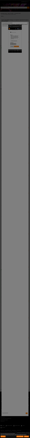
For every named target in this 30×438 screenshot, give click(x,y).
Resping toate (26, 436)
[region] (15, 435)
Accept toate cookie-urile (20, 436)
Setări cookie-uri (3, 436)
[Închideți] (29, 434)
